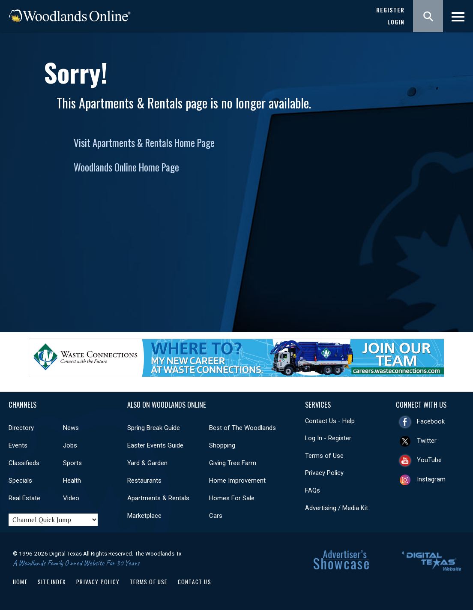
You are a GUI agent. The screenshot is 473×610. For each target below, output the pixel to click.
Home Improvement (237, 480)
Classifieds (24, 463)
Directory (21, 428)
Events (18, 445)
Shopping (222, 445)
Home (20, 581)
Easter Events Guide (155, 445)
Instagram (431, 479)
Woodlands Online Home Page (126, 167)
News (71, 428)
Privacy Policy (324, 473)
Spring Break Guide (153, 428)
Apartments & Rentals (158, 498)
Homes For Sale (231, 498)
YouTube (429, 460)
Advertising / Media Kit (336, 508)
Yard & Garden (147, 463)
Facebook (431, 421)
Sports (72, 463)
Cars (215, 516)
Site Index (52, 581)
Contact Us (194, 581)
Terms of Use (324, 456)
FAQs (312, 490)
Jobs (70, 445)
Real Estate (24, 498)
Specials (20, 480)
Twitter (427, 441)
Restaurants (144, 480)
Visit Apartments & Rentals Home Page (144, 142)
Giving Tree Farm (232, 463)
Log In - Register (328, 438)
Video (71, 498)
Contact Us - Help (330, 421)
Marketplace (144, 516)
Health (72, 480)
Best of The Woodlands (242, 428)
